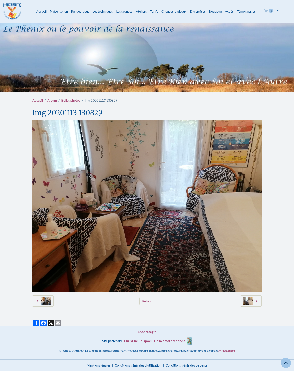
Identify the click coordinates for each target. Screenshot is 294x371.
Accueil (41, 11)
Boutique (215, 11)
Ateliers (141, 11)
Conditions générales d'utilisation (138, 365)
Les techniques (102, 11)
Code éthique (147, 332)
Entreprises (198, 11)
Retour (147, 301)
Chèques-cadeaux (173, 11)
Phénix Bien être (226, 350)
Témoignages (246, 11)
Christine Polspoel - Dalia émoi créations (154, 341)
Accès (229, 11)
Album (52, 100)
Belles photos (70, 100)
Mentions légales (98, 365)
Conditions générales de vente (186, 365)
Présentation (59, 11)
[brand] (13, 11)
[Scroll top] (286, 363)
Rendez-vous (80, 11)
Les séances (124, 11)
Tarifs (154, 11)
